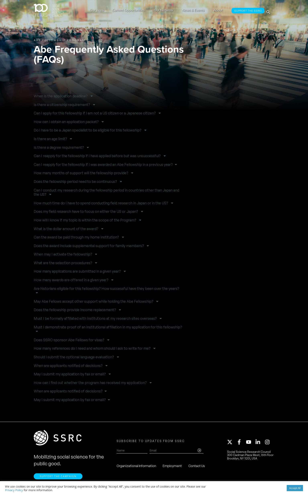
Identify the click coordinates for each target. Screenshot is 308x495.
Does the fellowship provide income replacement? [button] (75, 310)
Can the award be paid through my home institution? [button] (77, 237)
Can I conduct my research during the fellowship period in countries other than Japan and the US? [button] (106, 192)
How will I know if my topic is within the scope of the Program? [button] (85, 220)
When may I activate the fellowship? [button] (63, 254)
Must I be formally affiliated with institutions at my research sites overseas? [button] (96, 318)
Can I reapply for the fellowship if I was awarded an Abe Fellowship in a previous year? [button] (103, 164)
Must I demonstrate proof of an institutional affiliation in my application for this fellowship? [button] (108, 327)
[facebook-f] (241, 443)
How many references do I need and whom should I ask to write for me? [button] (92, 348)
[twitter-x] (231, 443)
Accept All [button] (295, 488)
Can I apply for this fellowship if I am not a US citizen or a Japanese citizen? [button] (95, 113)
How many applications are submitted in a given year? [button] (78, 271)
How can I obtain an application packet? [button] (67, 122)
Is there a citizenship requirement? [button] (62, 105)
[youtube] (250, 443)
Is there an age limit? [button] (51, 139)
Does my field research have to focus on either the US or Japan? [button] (86, 211)
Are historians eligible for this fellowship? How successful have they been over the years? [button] (106, 288)
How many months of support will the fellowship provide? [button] (81, 173)
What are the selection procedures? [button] (63, 263)
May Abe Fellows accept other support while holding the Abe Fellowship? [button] (94, 301)
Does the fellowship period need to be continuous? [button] (76, 181)
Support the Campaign (58, 479)
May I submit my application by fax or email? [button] (70, 374)
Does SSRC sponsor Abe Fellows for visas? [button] (69, 340)
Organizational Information (136, 467)
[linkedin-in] (259, 443)
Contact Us (196, 467)
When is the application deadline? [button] (61, 96)
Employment (172, 467)
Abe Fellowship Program (60, 40)
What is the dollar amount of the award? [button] (66, 229)
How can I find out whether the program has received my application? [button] (90, 383)
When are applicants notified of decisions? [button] (68, 366)
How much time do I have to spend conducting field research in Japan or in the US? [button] (101, 203)
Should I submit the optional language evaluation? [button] (74, 357)
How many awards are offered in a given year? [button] (71, 280)
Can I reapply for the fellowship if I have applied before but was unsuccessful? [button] (98, 156)
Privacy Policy (14, 490)
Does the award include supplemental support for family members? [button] (89, 246)
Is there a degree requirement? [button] (59, 147)
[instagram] (268, 443)
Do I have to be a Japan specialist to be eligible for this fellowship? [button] (88, 130)
